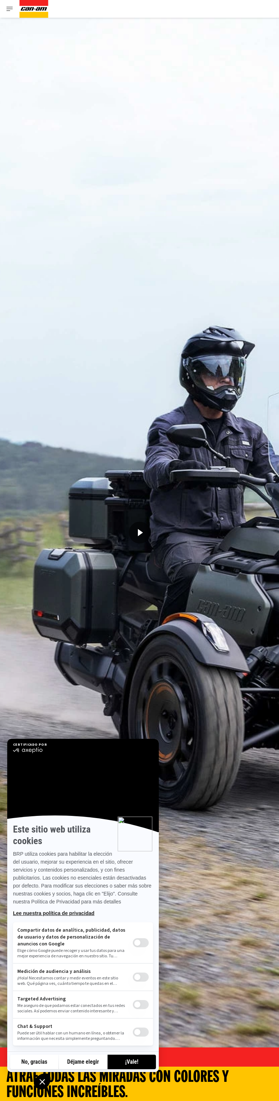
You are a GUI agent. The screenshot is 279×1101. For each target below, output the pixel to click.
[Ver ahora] (140, 532)
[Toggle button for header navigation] (9, 9)
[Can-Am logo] (33, 9)
